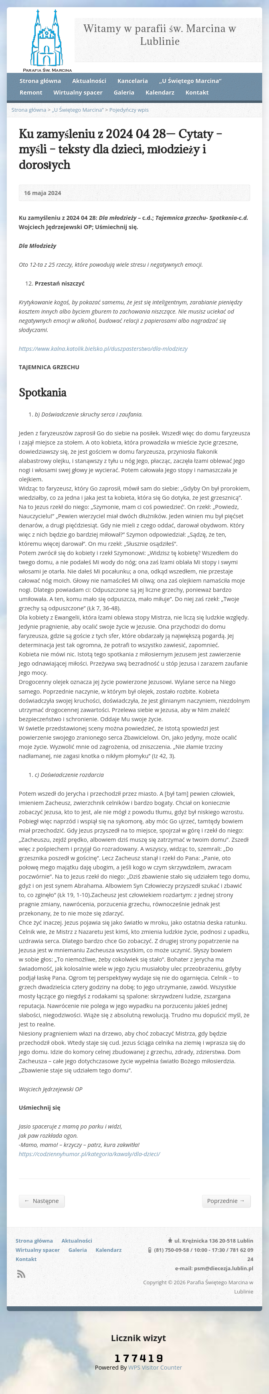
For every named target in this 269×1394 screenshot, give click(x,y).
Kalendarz (160, 92)
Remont (31, 92)
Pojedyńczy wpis (129, 109)
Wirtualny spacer (77, 92)
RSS (21, 1273)
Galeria (123, 92)
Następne (41, 1201)
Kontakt (197, 92)
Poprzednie (226, 1201)
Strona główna (40, 80)
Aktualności (89, 80)
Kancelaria (132, 80)
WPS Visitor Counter (155, 1367)
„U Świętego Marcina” (190, 80)
